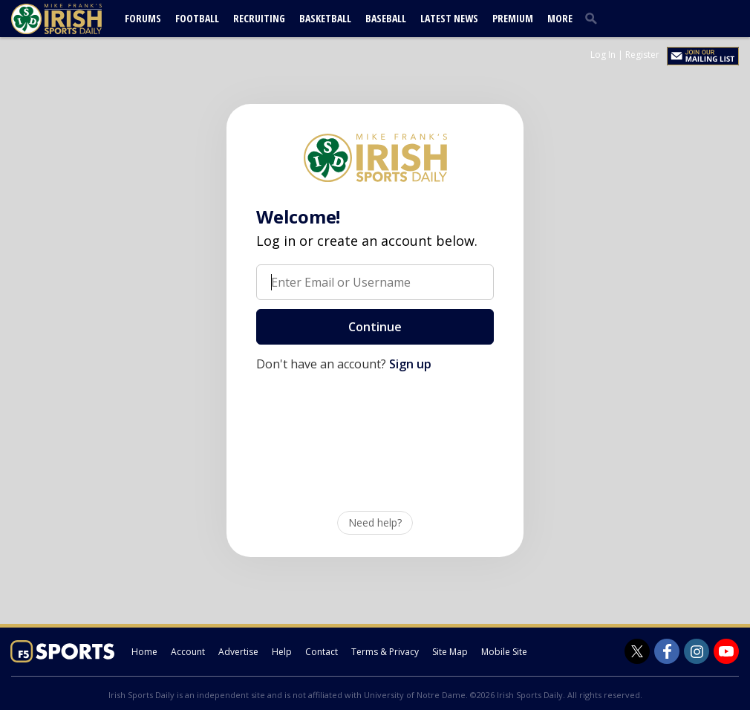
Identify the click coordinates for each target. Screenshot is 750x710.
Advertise (238, 651)
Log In (603, 54)
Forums (143, 18)
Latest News (449, 18)
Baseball (385, 18)
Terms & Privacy (385, 651)
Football (197, 18)
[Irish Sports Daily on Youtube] (726, 651)
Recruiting (259, 18)
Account (188, 651)
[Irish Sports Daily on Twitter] (637, 651)
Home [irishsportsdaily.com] (144, 651)
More (560, 18)
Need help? (375, 522)
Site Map (450, 651)
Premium (512, 18)
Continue (375, 327)
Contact (321, 651)
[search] (594, 17)
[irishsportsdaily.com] (74, 19)
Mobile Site (504, 651)
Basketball (325, 18)
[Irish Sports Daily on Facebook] (666, 651)
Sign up (410, 364)
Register (642, 54)
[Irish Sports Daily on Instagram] (696, 651)
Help (282, 651)
